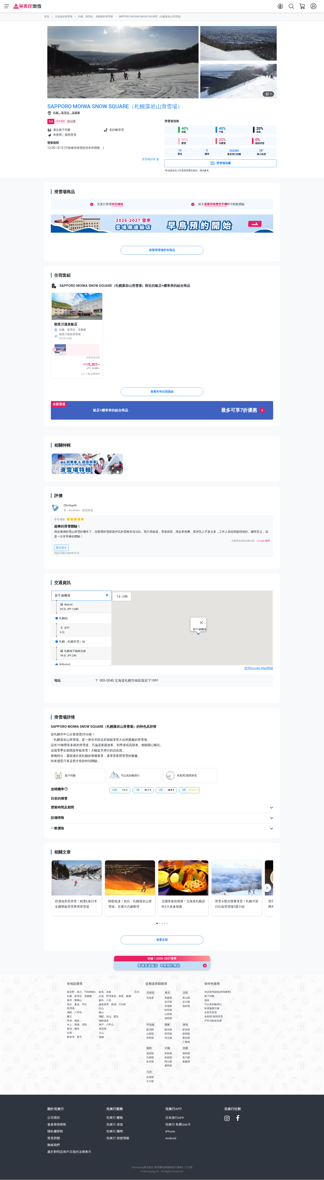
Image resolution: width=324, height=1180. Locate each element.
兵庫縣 (150, 1057)
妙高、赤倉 (105, 992)
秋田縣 (168, 1010)
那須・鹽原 (73, 1028)
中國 (167, 1048)
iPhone (170, 1131)
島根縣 (168, 1057)
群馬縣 (168, 1033)
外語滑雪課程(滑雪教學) (217, 992)
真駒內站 (63, 665)
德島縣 (186, 1053)
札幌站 (61, 618)
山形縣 (168, 1014)
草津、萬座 (73, 1020)
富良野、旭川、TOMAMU (81, 992)
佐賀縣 (150, 1077)
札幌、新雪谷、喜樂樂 (66, 112)
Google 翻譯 (263, 541)
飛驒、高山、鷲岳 (109, 1016)
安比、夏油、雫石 (77, 1004)
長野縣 (150, 1037)
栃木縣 (168, 1029)
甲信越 (150, 1024)
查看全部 (162, 939)
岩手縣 (168, 1001)
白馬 (69, 1032)
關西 (149, 1048)
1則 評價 (71, 121)
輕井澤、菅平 (74, 1037)
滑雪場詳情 (151, 159)
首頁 (46, 16)
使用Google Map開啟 (258, 668)
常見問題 (53, 1138)
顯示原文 (61, 547)
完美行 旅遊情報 (117, 1138)
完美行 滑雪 (114, 1124)
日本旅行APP (174, 1117)
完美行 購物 (114, 1131)
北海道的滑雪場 (63, 16)
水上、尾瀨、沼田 (77, 1024)
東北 (167, 992)
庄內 (136, 992)
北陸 (185, 992)
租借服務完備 (211, 1008)
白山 (101, 1008)
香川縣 (186, 1057)
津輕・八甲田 (74, 1012)
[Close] (201, 623)
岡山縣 (168, 1061)
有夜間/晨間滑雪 (213, 1016)
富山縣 (186, 998)
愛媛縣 (186, 1061)
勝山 (101, 1012)
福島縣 (168, 1018)
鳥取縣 (168, 1053)
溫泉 (206, 1000)
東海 (185, 1024)
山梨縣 (150, 1033)
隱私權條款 (55, 1131)
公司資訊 (53, 1117)
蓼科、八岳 (105, 1000)
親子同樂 (209, 996)
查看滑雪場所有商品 (162, 250)
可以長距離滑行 (213, 1004)
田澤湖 (70, 1008)
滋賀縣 (150, 1053)
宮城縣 (168, 1006)
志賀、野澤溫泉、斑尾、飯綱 (115, 996)
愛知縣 (186, 1037)
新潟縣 (150, 1029)
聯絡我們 (53, 1145)
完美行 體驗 (114, 1117)
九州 (149, 1072)
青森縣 (168, 998)
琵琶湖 (102, 1028)
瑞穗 (101, 1037)
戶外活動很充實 (213, 1020)
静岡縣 (186, 1033)
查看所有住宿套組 (162, 391)
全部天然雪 (210, 1012)
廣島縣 (168, 1065)
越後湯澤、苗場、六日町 (112, 1004)
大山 (101, 1032)
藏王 (69, 1016)
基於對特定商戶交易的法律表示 (69, 1152)
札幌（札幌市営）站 (70, 641)
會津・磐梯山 (74, 1000)
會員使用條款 (56, 1124)
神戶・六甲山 (106, 1024)
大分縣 (150, 1081)
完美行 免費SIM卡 (178, 1124)
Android (170, 1138)
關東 (167, 1024)
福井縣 (186, 1006)
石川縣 (186, 1001)
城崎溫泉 (104, 1020)
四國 (185, 1048)
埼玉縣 (168, 1037)
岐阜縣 (186, 1029)
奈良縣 (150, 1061)
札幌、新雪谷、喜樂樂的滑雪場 (95, 16)
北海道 (150, 992)
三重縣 (186, 1042)
